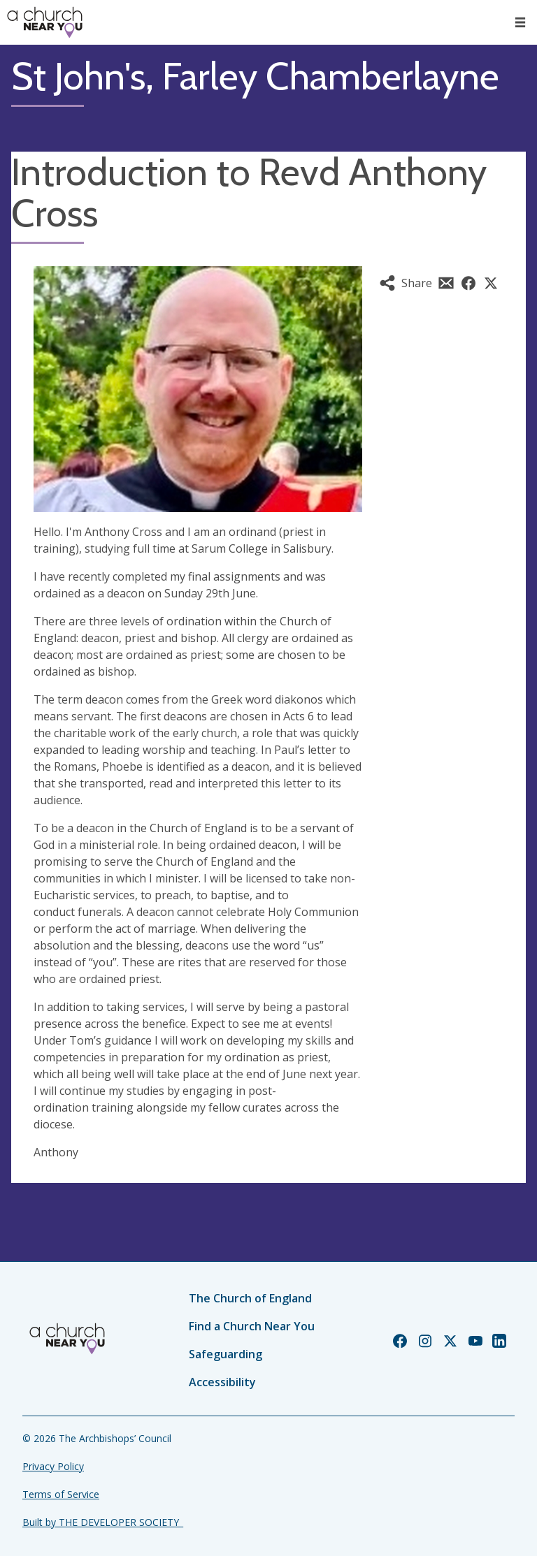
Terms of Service (60, 1494)
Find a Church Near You (252, 1326)
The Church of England (250, 1298)
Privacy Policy (53, 1466)
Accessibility (222, 1382)
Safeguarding (225, 1354)
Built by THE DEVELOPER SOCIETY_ (102, 1522)
